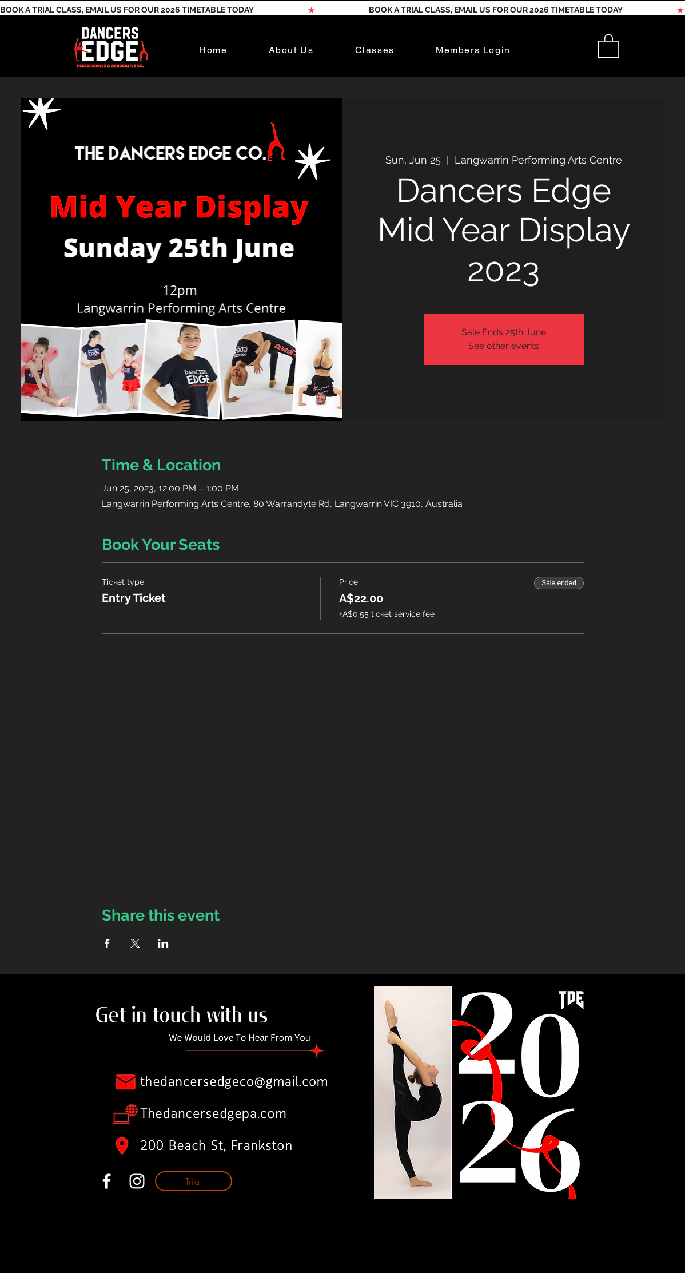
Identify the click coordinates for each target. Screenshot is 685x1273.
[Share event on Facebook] (107, 943)
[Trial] (193, 1181)
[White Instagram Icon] (137, 1181)
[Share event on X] (135, 943)
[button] (608, 45)
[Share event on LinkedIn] (163, 943)
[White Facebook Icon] (107, 1181)
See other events (503, 345)
